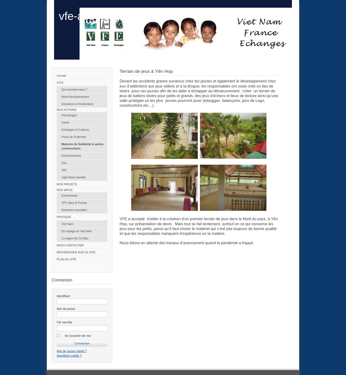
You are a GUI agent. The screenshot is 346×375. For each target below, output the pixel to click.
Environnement (71, 155)
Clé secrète (64, 322)
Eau (64, 163)
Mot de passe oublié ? (72, 351)
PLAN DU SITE (66, 259)
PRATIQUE (64, 217)
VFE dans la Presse (74, 203)
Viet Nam (67, 224)
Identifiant (63, 296)
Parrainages (69, 115)
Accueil (61, 75)
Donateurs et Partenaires (77, 104)
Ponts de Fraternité (74, 137)
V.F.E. (60, 82)
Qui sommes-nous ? (74, 89)
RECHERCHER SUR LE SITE (76, 252)
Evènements (70, 195)
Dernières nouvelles (74, 210)
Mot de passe (66, 309)
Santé (65, 122)
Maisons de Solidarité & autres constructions (83, 146)
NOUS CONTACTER (70, 245)
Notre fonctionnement (75, 97)
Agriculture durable (74, 177)
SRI (64, 170)
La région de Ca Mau (75, 238)
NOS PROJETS (67, 184)
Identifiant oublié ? (69, 355)
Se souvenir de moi (78, 336)
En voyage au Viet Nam (77, 231)
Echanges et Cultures (75, 129)
